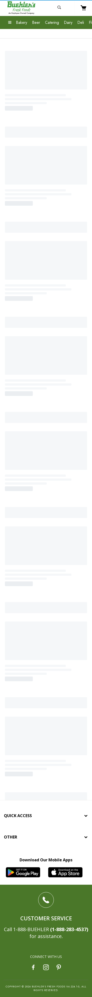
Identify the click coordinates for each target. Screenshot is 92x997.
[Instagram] (46, 967)
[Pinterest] (59, 967)
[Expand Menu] (9, 23)
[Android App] (25, 872)
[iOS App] (67, 872)
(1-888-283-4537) (69, 929)
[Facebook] (33, 967)
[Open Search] (59, 8)
